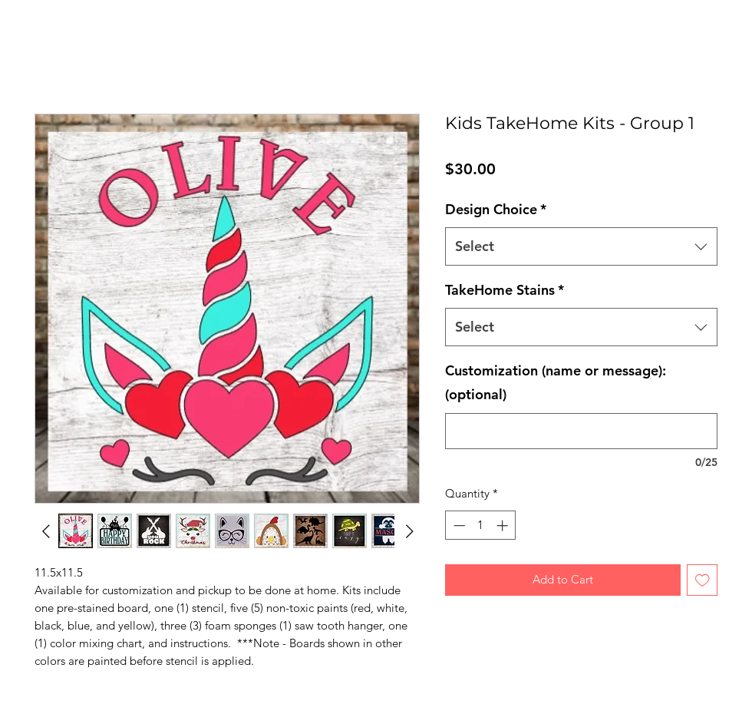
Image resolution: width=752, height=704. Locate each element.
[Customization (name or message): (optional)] (581, 431)
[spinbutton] (480, 525)
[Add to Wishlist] (702, 580)
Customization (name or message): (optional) (555, 383)
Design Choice (495, 209)
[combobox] (581, 246)
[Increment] (503, 525)
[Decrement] (457, 525)
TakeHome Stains (504, 290)
